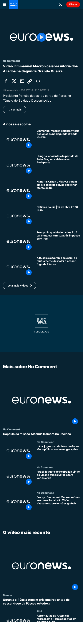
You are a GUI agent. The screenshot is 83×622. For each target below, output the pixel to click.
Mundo (7, 595)
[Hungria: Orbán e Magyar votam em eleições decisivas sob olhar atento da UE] (58, 190)
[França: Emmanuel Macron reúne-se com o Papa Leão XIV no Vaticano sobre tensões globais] (58, 504)
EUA (39, 611)
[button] (19, 285)
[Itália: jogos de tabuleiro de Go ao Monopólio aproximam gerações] (58, 453)
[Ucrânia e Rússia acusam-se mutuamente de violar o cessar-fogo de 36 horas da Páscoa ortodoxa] (58, 266)
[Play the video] (41, 37)
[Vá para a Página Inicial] (13, 4)
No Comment (11, 429)
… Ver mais (15, 109)
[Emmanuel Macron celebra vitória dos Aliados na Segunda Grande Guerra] (58, 139)
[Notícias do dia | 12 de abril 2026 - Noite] (58, 216)
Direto (73, 4)
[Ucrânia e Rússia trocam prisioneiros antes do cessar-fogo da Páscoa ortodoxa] (41, 601)
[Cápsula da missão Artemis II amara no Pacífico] (41, 434)
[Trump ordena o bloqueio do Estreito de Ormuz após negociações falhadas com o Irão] (58, 241)
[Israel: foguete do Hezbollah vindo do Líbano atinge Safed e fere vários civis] (58, 478)
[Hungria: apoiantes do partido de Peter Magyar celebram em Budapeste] (58, 165)
